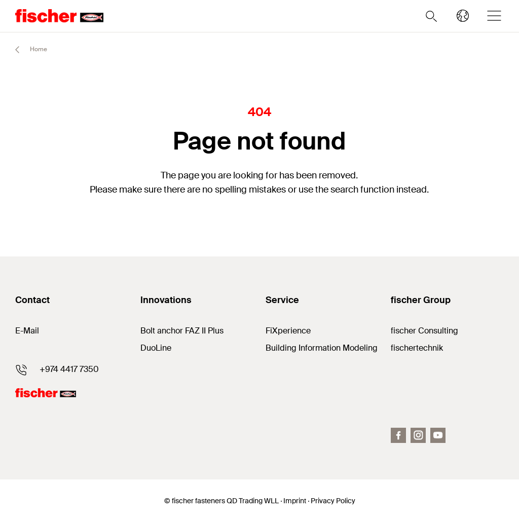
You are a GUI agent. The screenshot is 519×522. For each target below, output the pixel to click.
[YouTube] (438, 435)
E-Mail (27, 330)
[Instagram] (418, 435)
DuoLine (155, 348)
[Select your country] (462, 15)
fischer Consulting (424, 330)
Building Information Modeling (322, 348)
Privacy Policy (333, 500)
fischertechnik (417, 348)
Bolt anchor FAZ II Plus (182, 330)
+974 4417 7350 (69, 369)
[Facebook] (398, 435)
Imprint (294, 500)
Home (26, 50)
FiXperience (288, 330)
